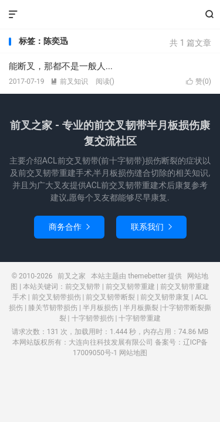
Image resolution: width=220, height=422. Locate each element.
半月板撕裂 (140, 308)
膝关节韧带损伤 (52, 308)
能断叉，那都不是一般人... (61, 66)
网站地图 (133, 353)
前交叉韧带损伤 (56, 297)
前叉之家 (110, 15)
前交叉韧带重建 (130, 287)
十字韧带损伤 (93, 318)
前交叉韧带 (82, 287)
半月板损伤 (100, 308)
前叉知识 (69, 81)
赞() (198, 81)
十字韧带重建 (140, 318)
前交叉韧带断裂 (110, 297)
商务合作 (69, 227)
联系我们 (151, 227)
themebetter (147, 276)
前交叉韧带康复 (164, 297)
